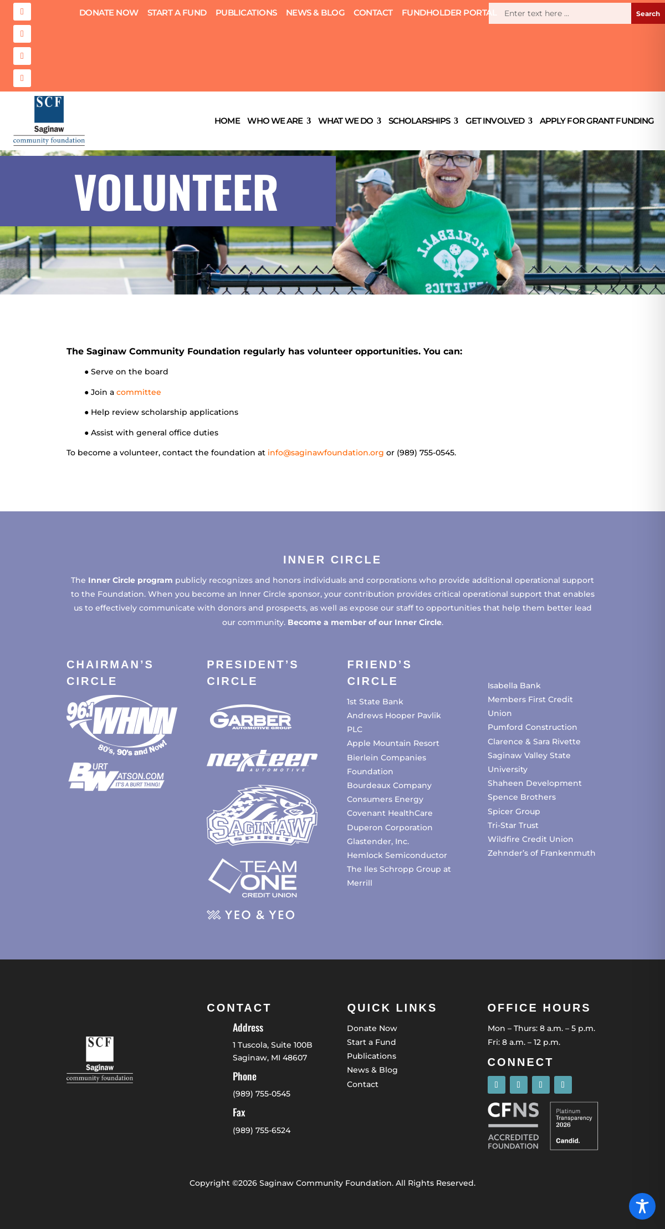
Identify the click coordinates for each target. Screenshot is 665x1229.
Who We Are (275, 120)
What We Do (345, 120)
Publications (246, 13)
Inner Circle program (130, 580)
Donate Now (109, 13)
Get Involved (495, 120)
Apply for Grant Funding (597, 120)
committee (138, 392)
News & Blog (315, 13)
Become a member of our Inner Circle (365, 622)
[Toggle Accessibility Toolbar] (642, 1206)
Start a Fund (177, 13)
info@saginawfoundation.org (326, 453)
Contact (373, 13)
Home (226, 120)
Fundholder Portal (449, 13)
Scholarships (419, 120)
